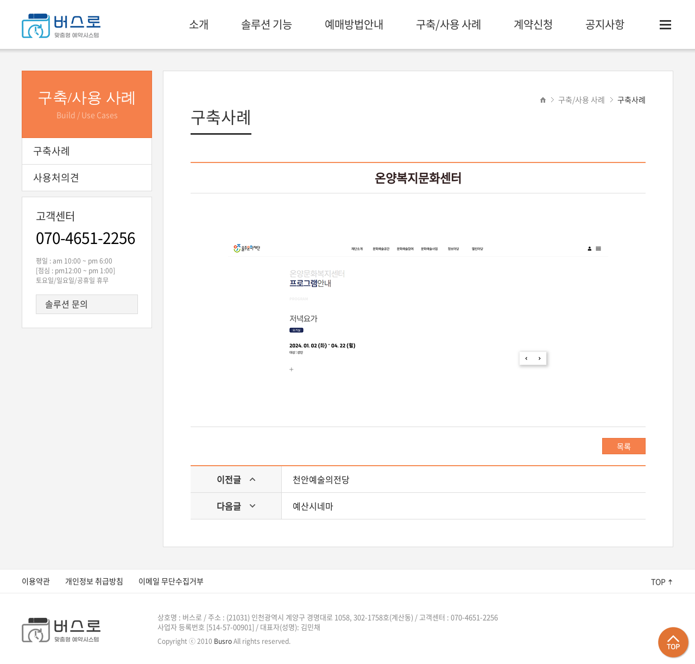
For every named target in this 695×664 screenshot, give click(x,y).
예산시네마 (313, 505)
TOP (658, 581)
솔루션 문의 (66, 303)
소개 (198, 24)
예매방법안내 (354, 24)
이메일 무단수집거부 (171, 580)
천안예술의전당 (321, 479)
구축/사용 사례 (448, 24)
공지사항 (604, 24)
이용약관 (36, 580)
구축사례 (631, 99)
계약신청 (533, 24)
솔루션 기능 (266, 24)
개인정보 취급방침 (94, 580)
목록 (624, 446)
